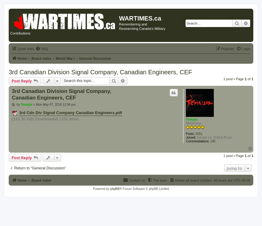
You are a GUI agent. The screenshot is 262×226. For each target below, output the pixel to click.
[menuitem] (41, 49)
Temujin (192, 119)
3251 (198, 134)
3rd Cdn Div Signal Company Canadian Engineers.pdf (70, 112)
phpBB (115, 189)
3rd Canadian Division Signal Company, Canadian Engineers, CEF (100, 72)
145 (213, 141)
